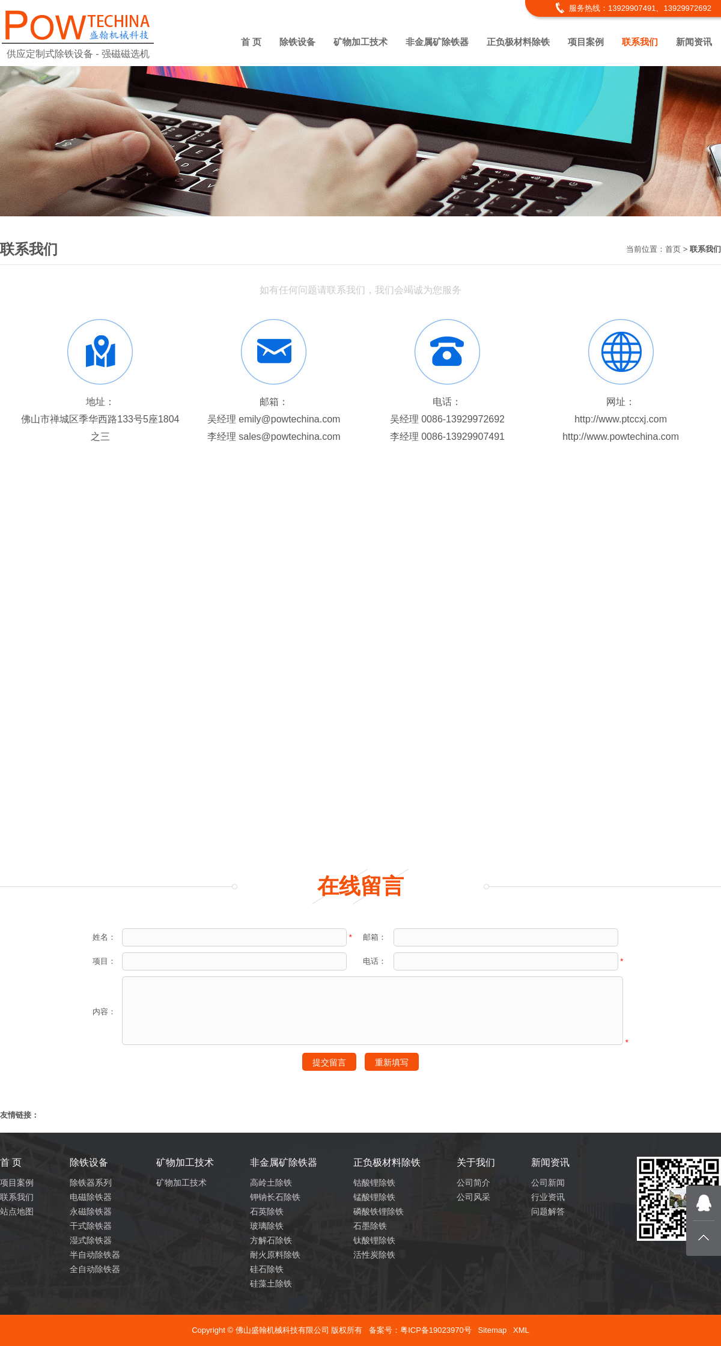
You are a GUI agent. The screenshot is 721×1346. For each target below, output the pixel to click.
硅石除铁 (267, 1269)
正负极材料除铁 (518, 42)
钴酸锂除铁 (374, 1182)
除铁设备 (297, 42)
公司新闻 (548, 1182)
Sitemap (492, 1330)
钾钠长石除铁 (275, 1197)
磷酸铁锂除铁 (378, 1211)
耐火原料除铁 (275, 1254)
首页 (673, 249)
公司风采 (473, 1197)
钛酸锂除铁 (374, 1240)
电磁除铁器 (91, 1197)
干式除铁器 (91, 1226)
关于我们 (476, 1162)
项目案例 (586, 42)
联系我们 (640, 42)
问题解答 (548, 1211)
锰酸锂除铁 (374, 1197)
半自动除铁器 (95, 1254)
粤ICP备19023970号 (436, 1330)
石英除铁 (267, 1211)
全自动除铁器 (95, 1269)
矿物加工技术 (360, 42)
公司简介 (473, 1182)
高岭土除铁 (271, 1182)
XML (521, 1330)
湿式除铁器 (91, 1240)
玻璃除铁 (267, 1226)
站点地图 (17, 1211)
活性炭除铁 (374, 1254)
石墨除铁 (370, 1226)
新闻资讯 (694, 42)
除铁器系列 (91, 1182)
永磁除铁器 (91, 1211)
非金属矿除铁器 (437, 42)
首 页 (251, 42)
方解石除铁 (271, 1240)
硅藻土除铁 (271, 1283)
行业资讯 (548, 1197)
